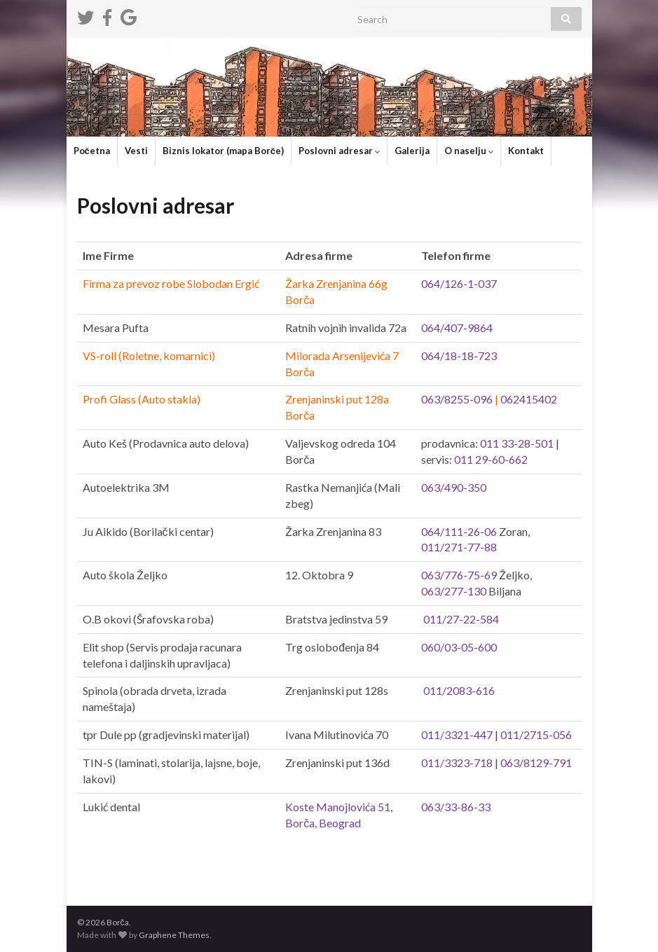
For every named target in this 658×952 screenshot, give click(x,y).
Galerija (412, 150)
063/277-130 (453, 591)
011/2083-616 (459, 690)
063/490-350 (453, 487)
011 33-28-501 (517, 443)
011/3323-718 (457, 762)
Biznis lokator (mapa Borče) (223, 150)
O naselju (468, 150)
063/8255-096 (457, 399)
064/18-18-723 (459, 355)
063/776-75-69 (459, 574)
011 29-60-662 (491, 459)
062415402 (528, 399)
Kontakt (526, 150)
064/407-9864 (457, 327)
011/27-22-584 (461, 619)
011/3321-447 (457, 734)
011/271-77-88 (459, 546)
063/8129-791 (536, 762)
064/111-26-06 (459, 531)
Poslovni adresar (339, 150)
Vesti (136, 150)
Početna (92, 150)
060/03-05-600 (459, 647)
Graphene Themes (174, 935)
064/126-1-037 (459, 283)
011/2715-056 (536, 734)
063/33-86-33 (456, 806)
